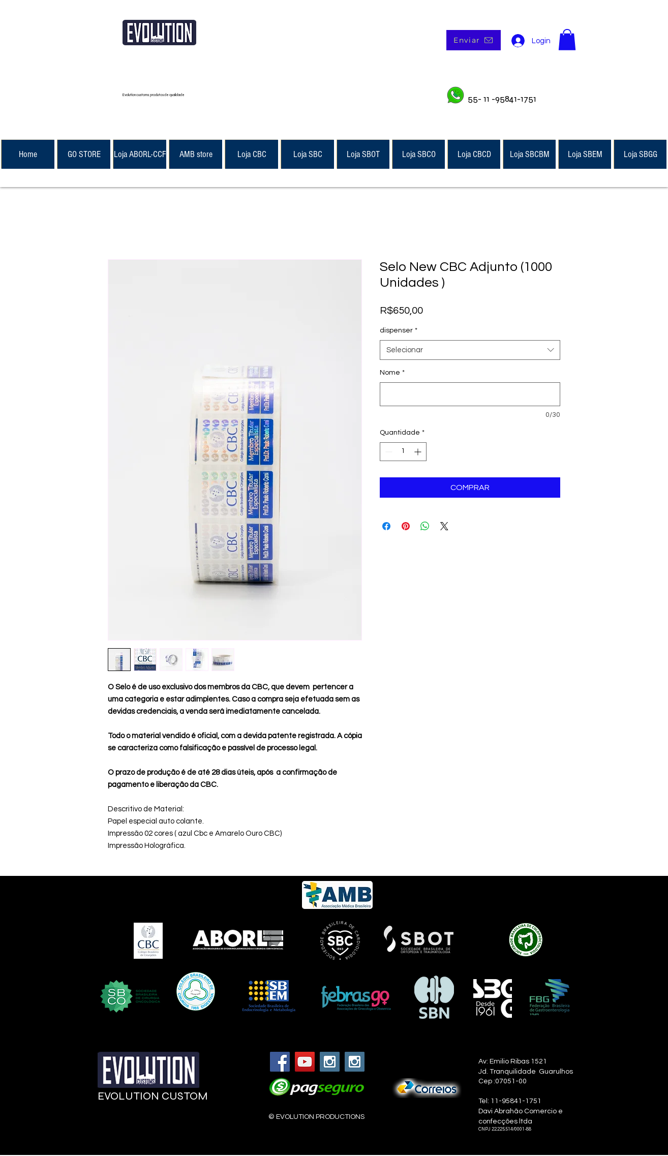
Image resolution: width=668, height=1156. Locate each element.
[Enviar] (473, 40)
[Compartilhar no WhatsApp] (425, 526)
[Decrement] (387, 452)
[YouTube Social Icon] (305, 1062)
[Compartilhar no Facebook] (386, 526)
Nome (392, 372)
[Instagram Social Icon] (330, 1062)
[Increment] (418, 452)
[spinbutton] (403, 452)
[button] (567, 39)
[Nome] (470, 394)
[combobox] (470, 350)
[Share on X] (444, 526)
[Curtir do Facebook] (159, 1126)
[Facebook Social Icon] (280, 1062)
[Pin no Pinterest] (406, 526)
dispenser (398, 330)
